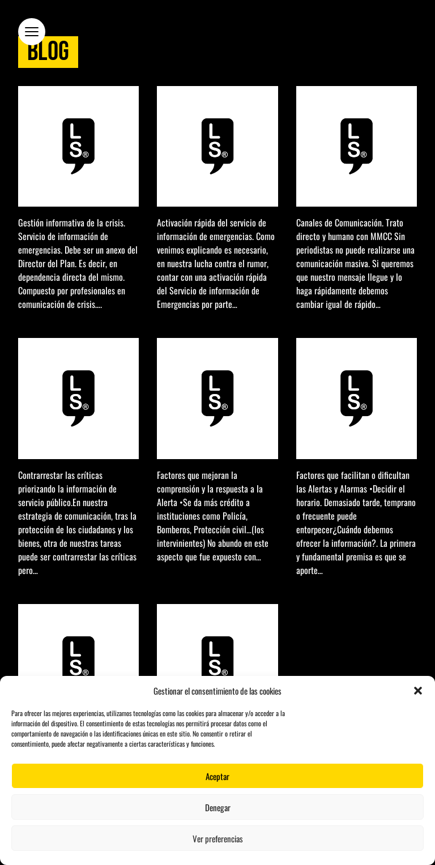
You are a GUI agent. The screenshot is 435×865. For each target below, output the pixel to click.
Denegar (218, 807)
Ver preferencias (218, 838)
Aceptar (217, 776)
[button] (418, 690)
